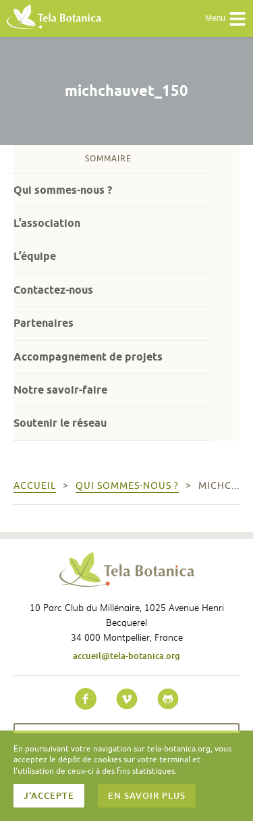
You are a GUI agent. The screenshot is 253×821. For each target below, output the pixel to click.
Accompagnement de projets (88, 356)
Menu (225, 19)
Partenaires (43, 323)
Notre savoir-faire (60, 389)
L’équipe (34, 256)
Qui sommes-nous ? (62, 190)
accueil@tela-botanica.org (126, 655)
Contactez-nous (53, 290)
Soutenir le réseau (60, 423)
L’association (46, 223)
